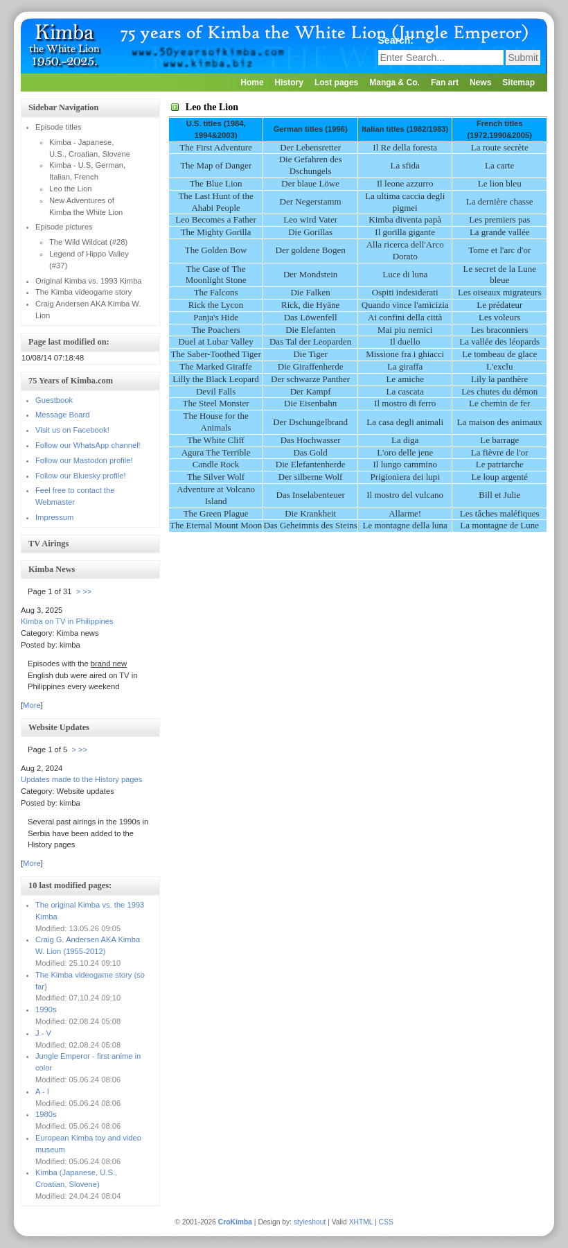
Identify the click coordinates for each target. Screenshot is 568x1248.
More (32, 705)
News (480, 82)
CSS (386, 1222)
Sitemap (518, 82)
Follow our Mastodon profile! (84, 460)
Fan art (445, 82)
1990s (45, 1009)
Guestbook (54, 400)
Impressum (54, 517)
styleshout (310, 1222)
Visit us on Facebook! (72, 430)
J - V (43, 1033)
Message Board (62, 414)
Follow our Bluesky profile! (80, 475)
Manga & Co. (394, 82)
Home (251, 82)
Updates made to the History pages (81, 779)
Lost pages (336, 82)
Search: (397, 40)
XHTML (361, 1222)
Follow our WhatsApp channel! (88, 445)
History (289, 82)
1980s (45, 1114)
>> (86, 591)
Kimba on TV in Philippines (67, 621)
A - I (42, 1091)
